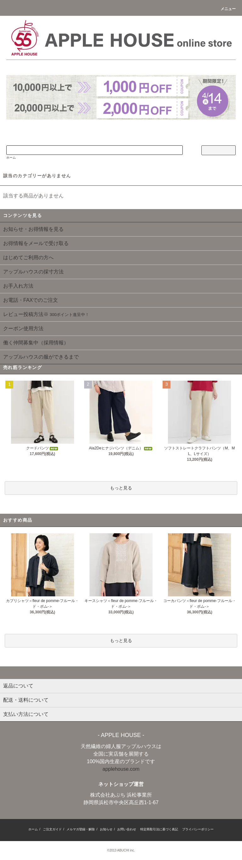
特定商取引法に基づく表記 (159, 829)
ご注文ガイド (52, 829)
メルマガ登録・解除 (80, 829)
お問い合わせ (126, 829)
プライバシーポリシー (198, 829)
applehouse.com (120, 769)
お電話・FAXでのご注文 (30, 300)
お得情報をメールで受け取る (36, 243)
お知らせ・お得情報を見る (33, 229)
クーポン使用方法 (23, 328)
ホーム (11, 157)
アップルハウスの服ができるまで (41, 357)
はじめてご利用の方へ (28, 257)
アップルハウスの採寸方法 (33, 271)
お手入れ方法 (18, 286)
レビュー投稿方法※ (46, 314)
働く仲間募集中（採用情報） (36, 342)
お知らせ (106, 829)
